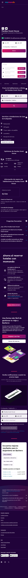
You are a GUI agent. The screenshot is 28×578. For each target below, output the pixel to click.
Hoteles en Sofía (7, 472)
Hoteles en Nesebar (7, 476)
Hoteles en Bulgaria (22, 506)
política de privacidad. (14, 432)
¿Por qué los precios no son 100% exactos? (14, 501)
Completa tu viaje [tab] (8, 464)
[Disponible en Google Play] (5, 555)
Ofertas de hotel (3, 506)
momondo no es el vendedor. (14, 495)
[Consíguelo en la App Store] (14, 555)
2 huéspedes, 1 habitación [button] (10, 46)
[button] (2, 2)
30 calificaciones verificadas (18, 38)
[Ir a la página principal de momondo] (10, 2)
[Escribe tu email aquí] (15, 420)
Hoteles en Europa (12, 506)
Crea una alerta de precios (13, 296)
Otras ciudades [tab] (7, 454)
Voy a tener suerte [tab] (8, 461)
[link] (14, 305)
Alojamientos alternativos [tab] (10, 457)
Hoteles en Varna (7, 474)
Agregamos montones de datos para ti (14, 498)
